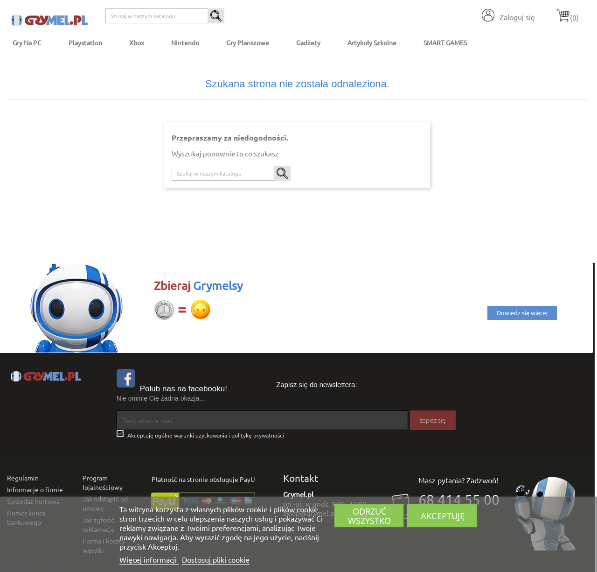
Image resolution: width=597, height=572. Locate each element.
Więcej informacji (149, 559)
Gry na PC (27, 42)
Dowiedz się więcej (522, 313)
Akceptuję (443, 516)
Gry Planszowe (247, 42)
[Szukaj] (164, 15)
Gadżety (308, 42)
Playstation (85, 42)
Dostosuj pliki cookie (216, 559)
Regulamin (23, 477)
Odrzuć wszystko (369, 515)
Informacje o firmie (35, 489)
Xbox (136, 42)
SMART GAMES (445, 42)
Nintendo (185, 42)
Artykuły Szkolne (371, 42)
